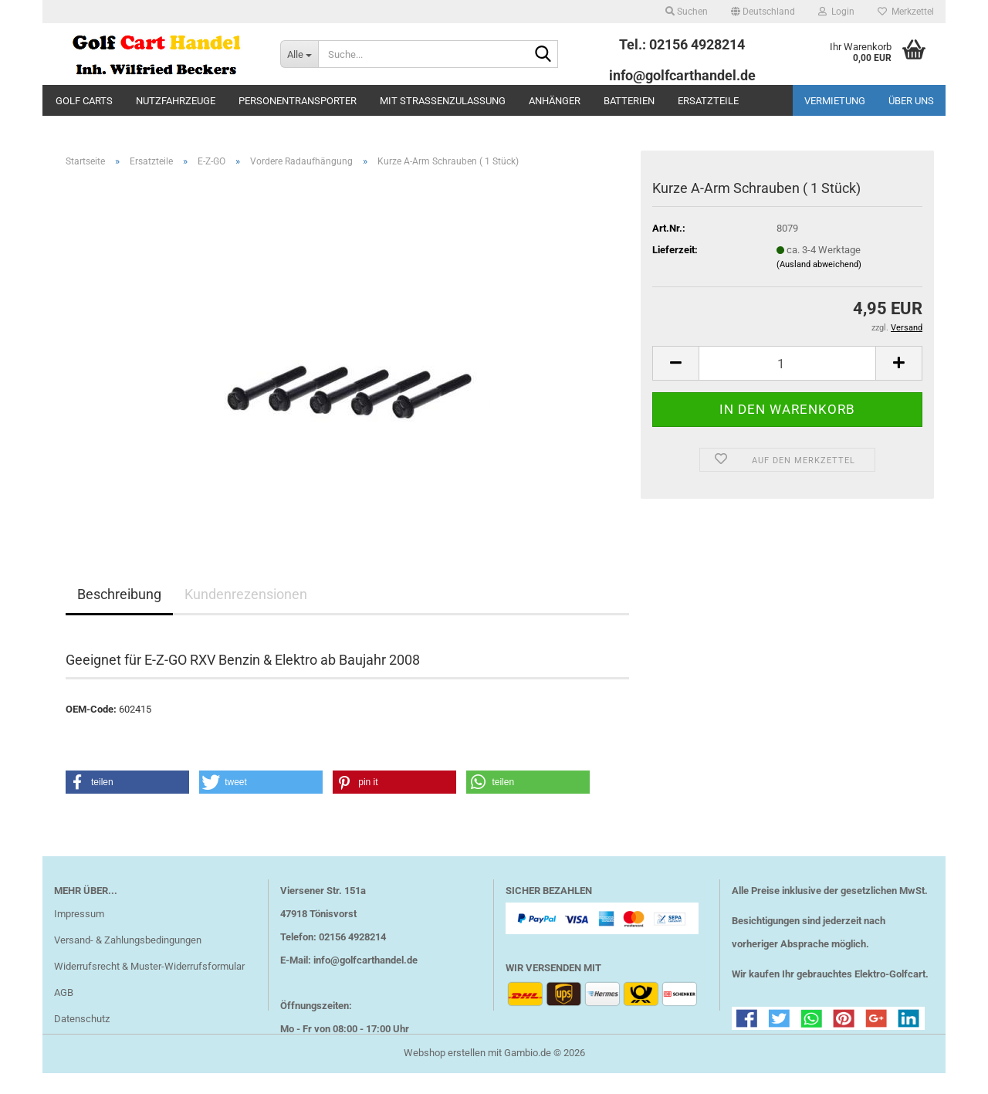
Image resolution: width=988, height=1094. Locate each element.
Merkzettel (906, 11)
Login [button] (836, 11)
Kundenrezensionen (245, 594)
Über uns (911, 101)
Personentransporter (298, 101)
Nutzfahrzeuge (175, 101)
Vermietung (834, 101)
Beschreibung (119, 594)
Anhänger (554, 101)
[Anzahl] (787, 363)
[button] (763, 11)
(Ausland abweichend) (819, 264)
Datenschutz (82, 1019)
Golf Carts (84, 101)
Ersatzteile (708, 101)
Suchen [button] (686, 11)
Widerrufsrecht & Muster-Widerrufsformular (149, 966)
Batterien (629, 101)
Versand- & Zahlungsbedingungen (127, 940)
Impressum (79, 914)
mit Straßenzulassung (443, 101)
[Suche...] (299, 54)
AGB (63, 992)
